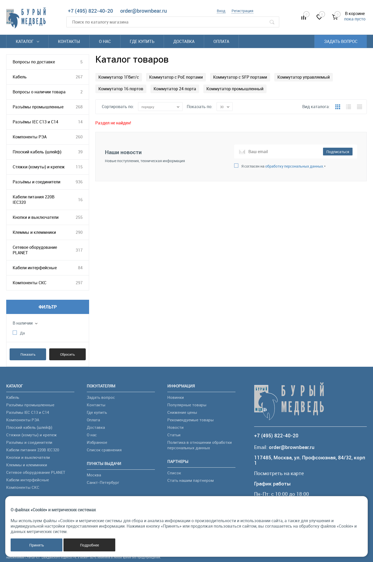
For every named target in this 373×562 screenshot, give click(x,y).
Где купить (142, 41)
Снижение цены (182, 412)
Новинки (175, 397)
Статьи (174, 434)
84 (80, 268)
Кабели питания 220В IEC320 (33, 199)
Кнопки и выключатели (36, 217)
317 (79, 250)
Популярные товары (186, 404)
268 (79, 107)
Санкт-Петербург (103, 482)
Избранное (97, 442)
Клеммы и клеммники (34, 232)
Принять (36, 545)
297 (79, 283)
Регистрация (242, 10)
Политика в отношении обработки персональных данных (199, 445)
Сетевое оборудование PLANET (35, 250)
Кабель (20, 77)
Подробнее (89, 545)
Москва (94, 474)
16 (80, 200)
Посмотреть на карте (279, 473)
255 (79, 217)
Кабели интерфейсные (35, 268)
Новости (175, 427)
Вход (221, 10)
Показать (27, 354)
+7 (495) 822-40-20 (90, 10)
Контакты (69, 41)
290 (79, 232)
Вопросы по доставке (34, 62)
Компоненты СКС (29, 283)
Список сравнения (104, 449)
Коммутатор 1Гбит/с (118, 77)
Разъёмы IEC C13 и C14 (35, 122)
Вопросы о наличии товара (39, 92)
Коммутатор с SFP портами (240, 77)
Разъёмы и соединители (36, 182)
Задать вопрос (340, 41)
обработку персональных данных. (294, 166)
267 (79, 77)
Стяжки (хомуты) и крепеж (39, 167)
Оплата (221, 41)
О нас (105, 41)
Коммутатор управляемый (303, 77)
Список (174, 472)
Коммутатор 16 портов (120, 89)
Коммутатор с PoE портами (176, 77)
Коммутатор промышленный (234, 89)
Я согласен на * (283, 166)
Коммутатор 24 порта (175, 89)
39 (80, 152)
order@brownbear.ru (143, 10)
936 (79, 182)
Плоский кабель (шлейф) (37, 152)
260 (79, 137)
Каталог (27, 41)
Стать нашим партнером (190, 480)
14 (80, 122)
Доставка (184, 41)
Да (22, 333)
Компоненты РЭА (30, 137)
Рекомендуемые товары (190, 419)
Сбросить (67, 354)
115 (79, 167)
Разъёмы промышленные (38, 107)
